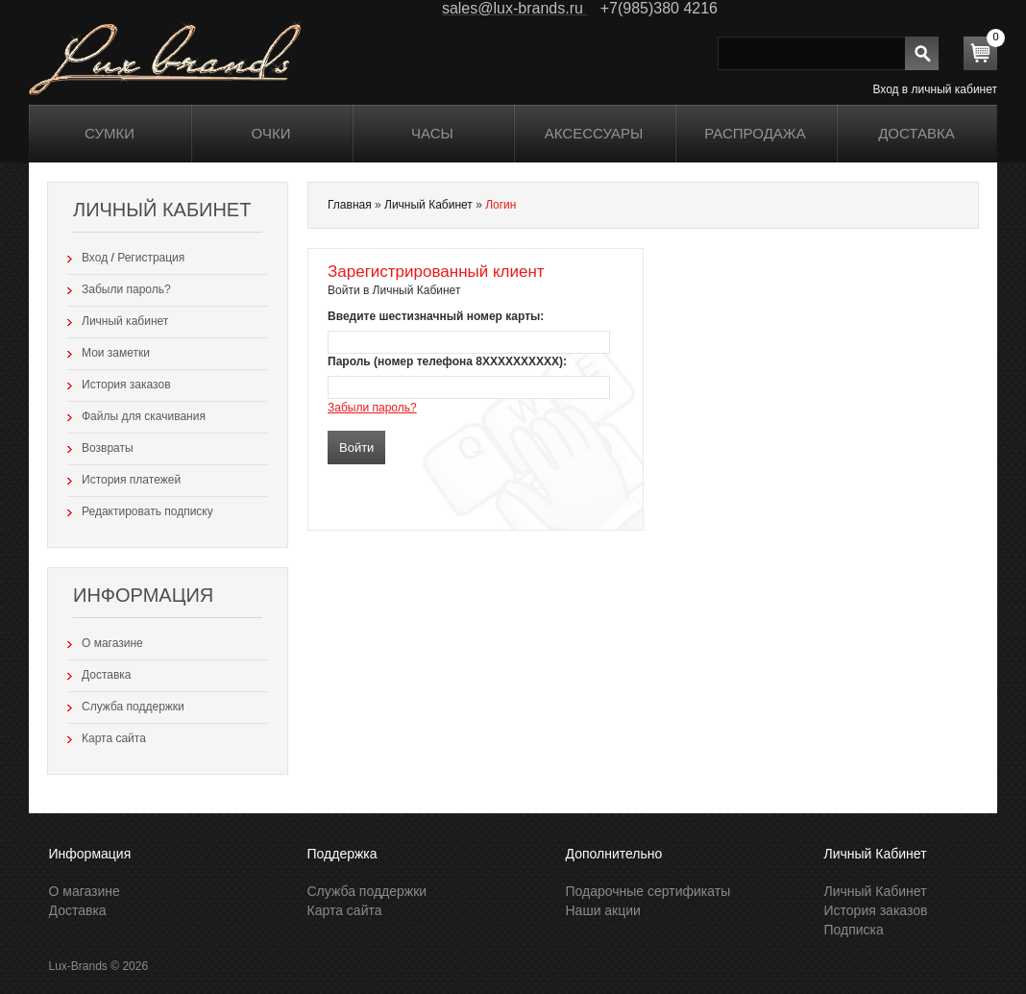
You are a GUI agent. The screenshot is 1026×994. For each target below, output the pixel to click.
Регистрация (150, 257)
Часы (432, 133)
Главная (350, 204)
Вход (95, 257)
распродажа (754, 133)
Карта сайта (114, 738)
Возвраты (108, 448)
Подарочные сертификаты (648, 891)
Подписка (854, 929)
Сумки (109, 133)
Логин (500, 204)
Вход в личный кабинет (934, 89)
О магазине (112, 643)
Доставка (916, 133)
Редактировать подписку (147, 511)
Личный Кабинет (428, 204)
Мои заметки (116, 353)
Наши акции (603, 910)
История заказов (126, 384)
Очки (271, 133)
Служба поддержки (133, 706)
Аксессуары (594, 133)
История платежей (131, 479)
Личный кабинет (125, 321)
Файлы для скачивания (144, 416)
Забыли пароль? (126, 289)
